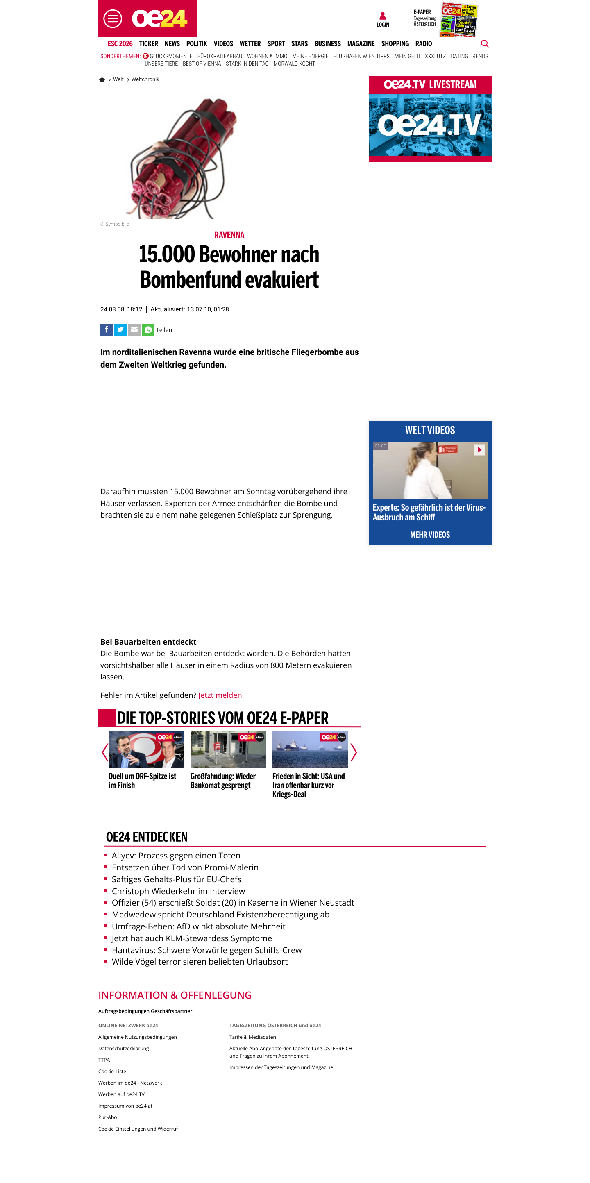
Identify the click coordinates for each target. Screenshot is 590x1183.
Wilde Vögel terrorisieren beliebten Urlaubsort (196, 961)
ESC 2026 (120, 44)
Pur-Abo (107, 1117)
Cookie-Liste (112, 1071)
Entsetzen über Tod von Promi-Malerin (181, 867)
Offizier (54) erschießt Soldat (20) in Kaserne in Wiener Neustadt (229, 902)
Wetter (250, 44)
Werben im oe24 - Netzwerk (130, 1082)
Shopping (395, 44)
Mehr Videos (430, 535)
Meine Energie (310, 56)
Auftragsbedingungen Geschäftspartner (145, 1011)
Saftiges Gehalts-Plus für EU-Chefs (172, 879)
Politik (196, 44)
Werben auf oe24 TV (121, 1094)
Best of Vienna (202, 64)
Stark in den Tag (247, 64)
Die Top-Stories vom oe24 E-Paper (223, 719)
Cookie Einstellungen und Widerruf (138, 1128)
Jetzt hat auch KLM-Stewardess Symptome (188, 938)
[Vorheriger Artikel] (111, 752)
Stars (299, 44)
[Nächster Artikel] (348, 752)
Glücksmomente (171, 56)
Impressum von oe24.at (125, 1105)
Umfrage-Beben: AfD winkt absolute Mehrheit (195, 926)
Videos (223, 44)
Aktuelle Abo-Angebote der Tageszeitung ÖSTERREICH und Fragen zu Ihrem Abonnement (290, 1052)
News (172, 44)
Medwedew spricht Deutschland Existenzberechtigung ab (217, 914)
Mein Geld (407, 56)
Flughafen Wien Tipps (362, 56)
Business (328, 44)
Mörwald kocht (294, 64)
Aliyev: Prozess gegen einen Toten (172, 855)
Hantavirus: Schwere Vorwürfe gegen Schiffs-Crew (203, 950)
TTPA (104, 1059)
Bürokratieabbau (220, 56)
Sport (276, 44)
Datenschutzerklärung (123, 1048)
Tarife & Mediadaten (252, 1036)
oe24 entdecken (147, 838)
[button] (110, 18)
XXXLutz (435, 56)
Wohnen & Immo (267, 56)
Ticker (148, 44)
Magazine (361, 44)
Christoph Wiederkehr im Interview (174, 891)
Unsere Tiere (161, 64)
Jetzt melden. (221, 695)
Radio (423, 44)
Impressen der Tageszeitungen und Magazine (281, 1067)
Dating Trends (469, 56)
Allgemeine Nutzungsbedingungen (137, 1036)
